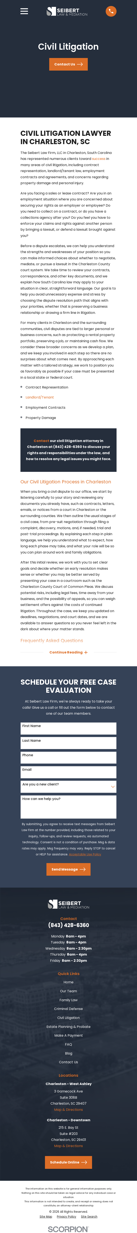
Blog (68, 1053)
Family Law (68, 1000)
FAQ (68, 1044)
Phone (27, 755)
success (98, 158)
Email (27, 770)
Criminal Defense (68, 1009)
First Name (31, 726)
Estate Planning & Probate (68, 1026)
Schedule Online (68, 1162)
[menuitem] (46, 1217)
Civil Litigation (68, 1018)
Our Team (68, 991)
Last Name (31, 741)
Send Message (69, 869)
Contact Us (68, 64)
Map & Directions (68, 1109)
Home (68, 982)
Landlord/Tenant (40, 397)
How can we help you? (41, 799)
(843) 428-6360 (68, 925)
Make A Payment (68, 1035)
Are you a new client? (40, 784)
